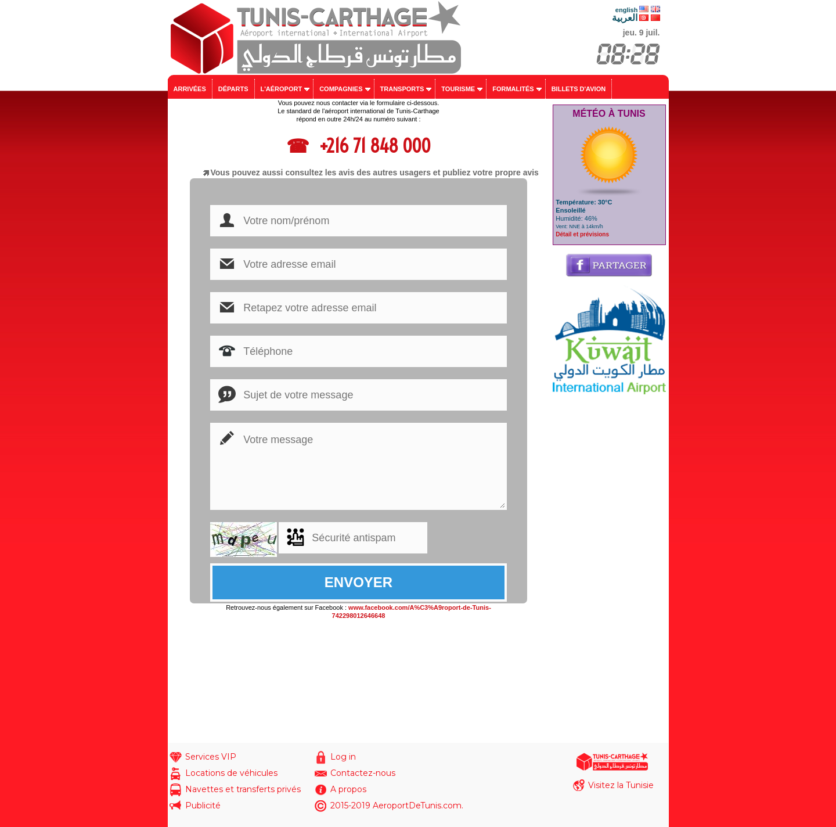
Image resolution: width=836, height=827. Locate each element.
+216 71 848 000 (373, 145)
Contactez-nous (362, 773)
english (626, 9)
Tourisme (458, 88)
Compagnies (340, 88)
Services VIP (210, 757)
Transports (402, 88)
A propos (348, 789)
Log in (343, 757)
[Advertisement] (609, 568)
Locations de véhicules (231, 773)
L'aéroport (281, 88)
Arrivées (190, 88)
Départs (233, 88)
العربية (624, 18)
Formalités (513, 88)
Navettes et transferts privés (243, 789)
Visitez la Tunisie (621, 785)
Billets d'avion (579, 88)
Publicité (203, 805)
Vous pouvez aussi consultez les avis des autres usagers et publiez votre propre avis (375, 172)
